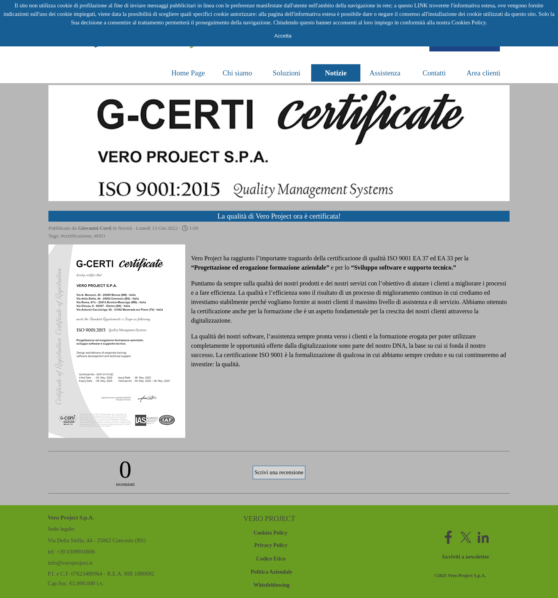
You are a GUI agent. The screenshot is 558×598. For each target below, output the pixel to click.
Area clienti (484, 73)
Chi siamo (237, 73)
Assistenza (385, 73)
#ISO (99, 236)
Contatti (434, 73)
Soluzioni (287, 73)
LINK (421, 5)
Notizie (336, 73)
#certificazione (76, 236)
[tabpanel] (467, 575)
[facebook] (448, 537)
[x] (466, 537)
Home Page (188, 73)
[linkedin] (483, 537)
